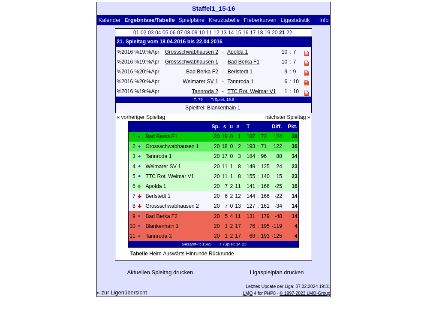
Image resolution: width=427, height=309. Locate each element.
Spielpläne (191, 20)
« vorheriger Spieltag (141, 117)
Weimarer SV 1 (200, 82)
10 (202, 33)
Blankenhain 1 (223, 108)
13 (224, 33)
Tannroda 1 (240, 82)
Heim (155, 254)
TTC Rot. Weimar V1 (251, 91)
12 (217, 33)
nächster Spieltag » (287, 117)
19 (268, 33)
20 (275, 33)
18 (260, 33)
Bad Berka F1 (244, 62)
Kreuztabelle (224, 20)
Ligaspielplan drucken (277, 272)
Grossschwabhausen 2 (191, 52)
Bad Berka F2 (202, 72)
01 (136, 33)
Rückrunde (221, 254)
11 (209, 33)
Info (324, 20)
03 (151, 33)
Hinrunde (196, 254)
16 (246, 33)
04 (158, 33)
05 (165, 33)
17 (253, 33)
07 (180, 33)
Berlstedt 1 (240, 72)
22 (289, 33)
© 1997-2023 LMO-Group (305, 293)
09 (195, 33)
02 (144, 33)
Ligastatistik (295, 20)
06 (173, 33)
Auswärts (173, 254)
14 (231, 33)
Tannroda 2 (205, 91)
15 (238, 33)
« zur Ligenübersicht (122, 292)
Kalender (110, 20)
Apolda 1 (237, 52)
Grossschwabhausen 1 (191, 62)
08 (187, 33)
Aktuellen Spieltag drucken (160, 272)
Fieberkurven (260, 20)
